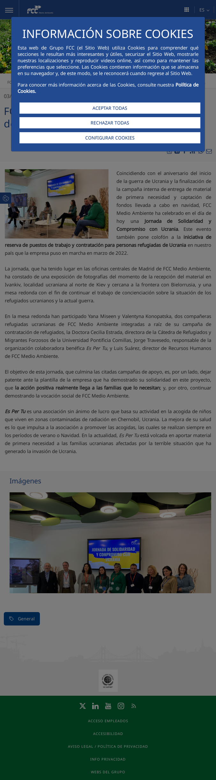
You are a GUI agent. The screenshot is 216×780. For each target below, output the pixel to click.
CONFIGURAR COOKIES (110, 138)
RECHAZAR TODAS (110, 123)
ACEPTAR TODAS (110, 108)
